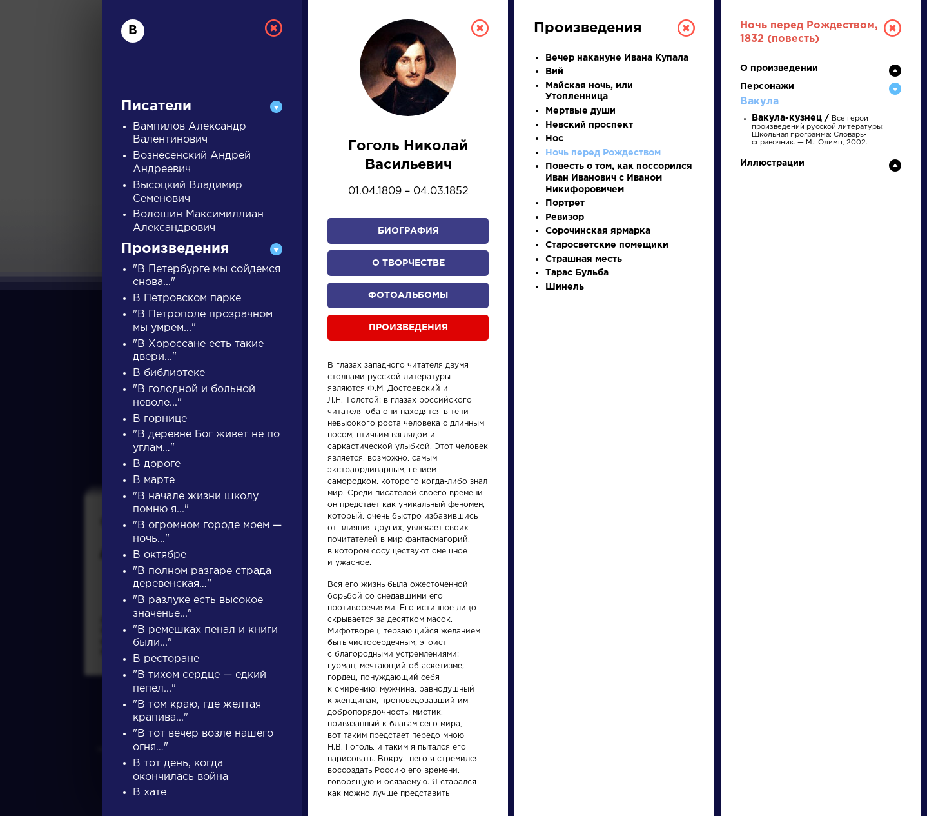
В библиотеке (169, 373)
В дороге (157, 464)
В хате (149, 792)
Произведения (408, 328)
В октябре (159, 555)
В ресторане (166, 659)
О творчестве (408, 263)
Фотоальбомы (408, 295)
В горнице (160, 419)
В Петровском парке (187, 298)
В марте (154, 480)
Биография (408, 231)
